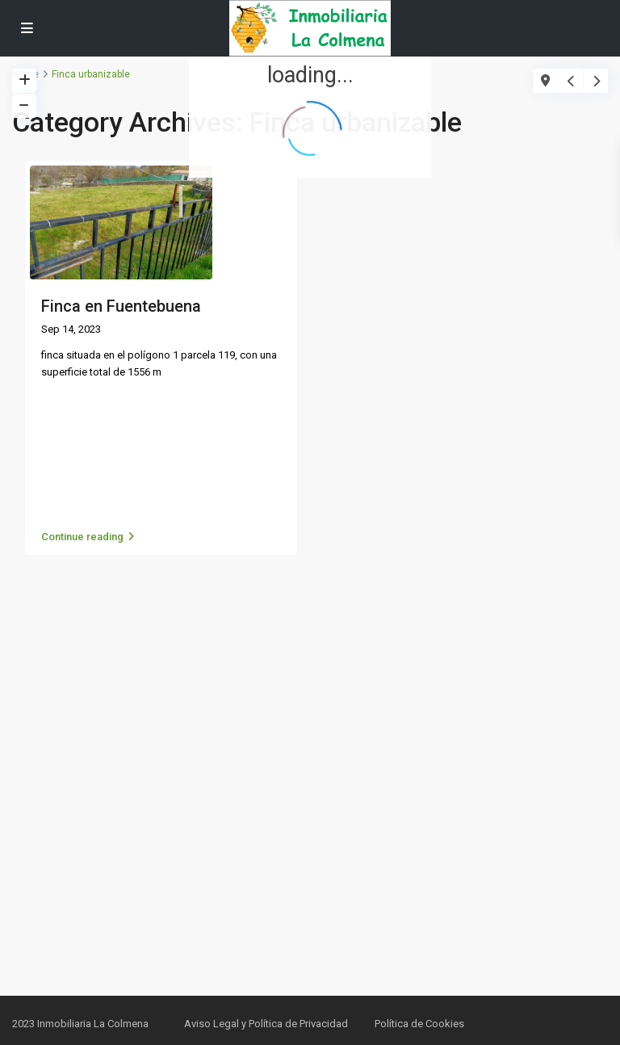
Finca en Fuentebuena (121, 306)
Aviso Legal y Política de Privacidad (266, 1024)
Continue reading (87, 537)
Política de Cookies (419, 1024)
